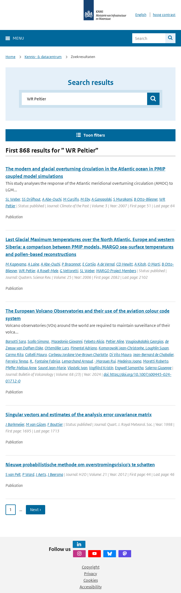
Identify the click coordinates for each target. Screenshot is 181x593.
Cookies (90, 580)
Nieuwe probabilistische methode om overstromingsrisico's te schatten (80, 465)
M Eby (85, 199)
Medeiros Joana (129, 361)
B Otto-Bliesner (146, 199)
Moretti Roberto (155, 361)
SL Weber (13, 199)
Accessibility (91, 586)
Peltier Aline (115, 341)
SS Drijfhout (31, 199)
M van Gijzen (36, 424)
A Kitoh (140, 264)
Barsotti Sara (16, 341)
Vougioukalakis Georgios (144, 341)
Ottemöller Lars (57, 348)
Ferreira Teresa (17, 361)
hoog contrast (164, 14)
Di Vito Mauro (120, 354)
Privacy (90, 573)
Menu (18, 38)
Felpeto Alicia (94, 341)
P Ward (28, 474)
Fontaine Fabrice (47, 361)
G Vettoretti (69, 270)
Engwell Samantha (129, 367)
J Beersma (55, 474)
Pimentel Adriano (84, 348)
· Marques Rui (105, 361)
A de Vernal (106, 264)
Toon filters (94, 135)
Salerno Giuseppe (158, 367)
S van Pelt (13, 474)
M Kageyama (16, 264)
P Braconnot (71, 264)
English (140, 14)
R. (31, 361)
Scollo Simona (39, 341)
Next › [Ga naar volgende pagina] (35, 509)
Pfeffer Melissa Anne (21, 367)
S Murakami (122, 199)
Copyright (90, 567)
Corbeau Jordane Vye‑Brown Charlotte (78, 354)
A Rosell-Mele (47, 270)
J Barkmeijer (15, 424)
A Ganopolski (101, 199)
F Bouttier (55, 424)
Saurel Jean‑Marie (52, 367)
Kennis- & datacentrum (43, 56)
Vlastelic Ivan (77, 367)
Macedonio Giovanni (66, 341)
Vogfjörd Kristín (101, 367)
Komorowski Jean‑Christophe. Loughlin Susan (134, 348)
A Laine (33, 264)
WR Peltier (27, 270)
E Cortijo (89, 264)
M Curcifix (71, 199)
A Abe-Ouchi (51, 199)
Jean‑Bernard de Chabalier (153, 354)
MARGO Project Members (116, 270)
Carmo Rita (14, 354)
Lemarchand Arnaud (77, 361)
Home (10, 56)
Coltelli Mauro (36, 354)
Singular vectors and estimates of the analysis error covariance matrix (79, 415)
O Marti (154, 264)
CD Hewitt (124, 264)
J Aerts (41, 474)
